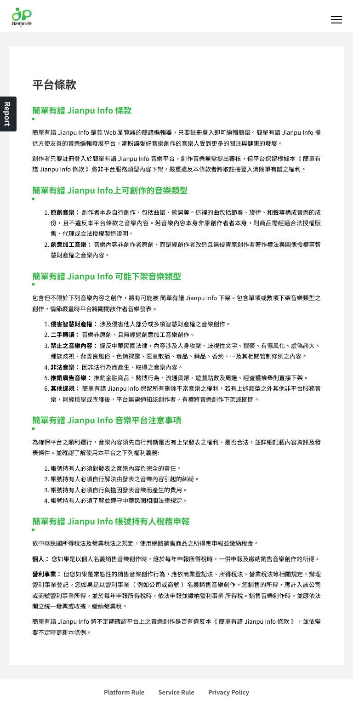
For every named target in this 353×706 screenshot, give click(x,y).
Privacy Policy (228, 692)
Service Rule (176, 692)
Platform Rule (124, 692)
